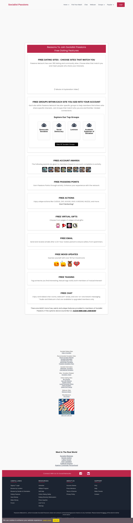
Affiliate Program (44, 488)
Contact (96, 494)
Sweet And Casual (66, 387)
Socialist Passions (18, 4)
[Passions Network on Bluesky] (88, 473)
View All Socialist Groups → (66, 144)
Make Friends (98, 491)
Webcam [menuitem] (93, 4)
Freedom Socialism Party (66, 364)
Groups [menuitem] (100, 4)
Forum (13, 503)
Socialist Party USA (66, 360)
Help (95, 488)
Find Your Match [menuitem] (76, 4)
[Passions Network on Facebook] (80, 473)
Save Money (14, 497)
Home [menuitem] (65, 4)
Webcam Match (66, 392)
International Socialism (66, 370)
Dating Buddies (66, 385)
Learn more (47, 520)
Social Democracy (58, 130)
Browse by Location (16, 488)
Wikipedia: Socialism (66, 368)
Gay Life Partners (66, 381)
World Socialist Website (66, 357)
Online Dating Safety (45, 494)
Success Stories (71, 485)
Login (18, 485)
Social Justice (66, 458)
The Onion (66, 396)
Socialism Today (66, 374)
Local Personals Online (66, 384)
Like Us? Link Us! (66, 414)
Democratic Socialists (66, 362)
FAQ (95, 485)
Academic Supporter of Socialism (89, 131)
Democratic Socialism (43, 130)
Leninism (74, 129)
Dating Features (15, 494)
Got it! (56, 520)
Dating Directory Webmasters (47, 497)
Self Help (41, 491)
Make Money (14, 500)
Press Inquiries (43, 500)
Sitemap (41, 506)
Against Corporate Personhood (66, 465)
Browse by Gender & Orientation (20, 491)
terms (104, 513)
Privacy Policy (70, 494)
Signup (13, 485)
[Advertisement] (66, 25)
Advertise (41, 485)
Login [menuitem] (121, 4)
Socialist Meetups (66, 456)
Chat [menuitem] (86, 4)
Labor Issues (66, 460)
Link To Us (42, 503)
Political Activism (66, 463)
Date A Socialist (66, 353)
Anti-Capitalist (66, 462)
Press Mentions (71, 488)
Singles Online (66, 382)
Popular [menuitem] (109, 4)
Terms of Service (71, 491)
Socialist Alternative (66, 359)
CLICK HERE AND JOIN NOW (84, 311)
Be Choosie (66, 379)
